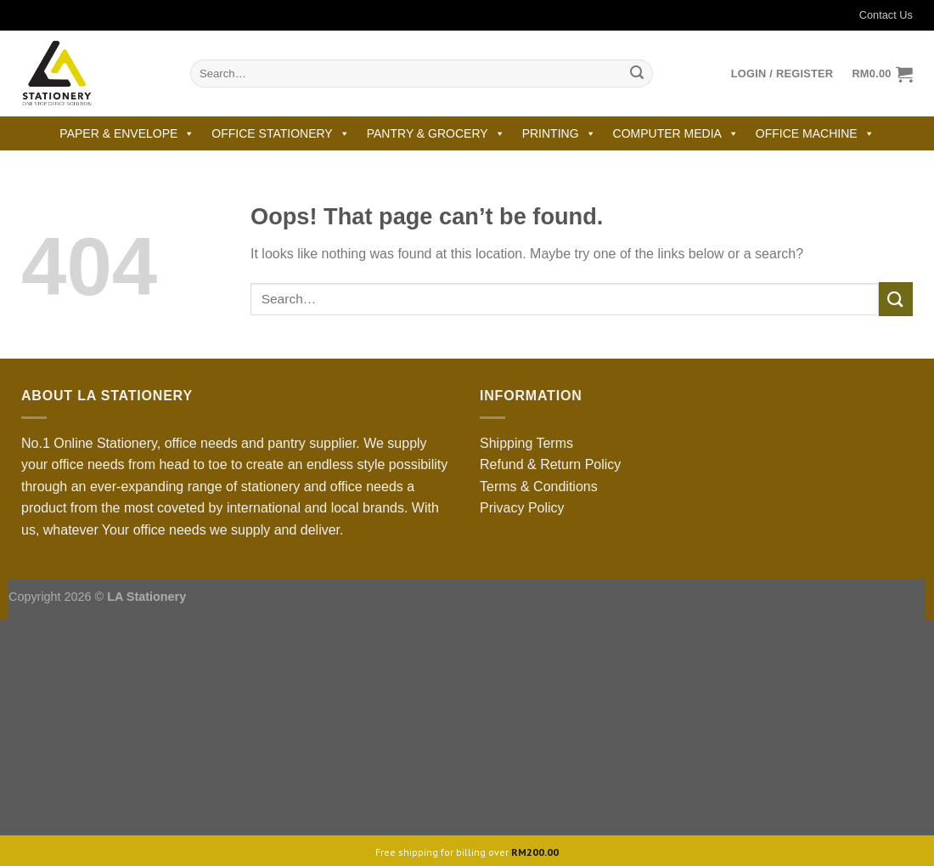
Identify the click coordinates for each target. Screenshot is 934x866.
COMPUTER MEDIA (676, 133)
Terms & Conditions (539, 486)
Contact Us (875, 15)
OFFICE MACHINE (815, 133)
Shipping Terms (526, 443)
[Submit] (636, 73)
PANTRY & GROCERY (436, 133)
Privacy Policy (522, 508)
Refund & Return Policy (550, 464)
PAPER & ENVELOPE (126, 133)
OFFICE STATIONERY (280, 133)
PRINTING (559, 133)
